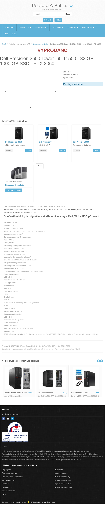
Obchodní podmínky (61, 473)
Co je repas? (6, 470)
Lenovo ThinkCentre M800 (15, 393)
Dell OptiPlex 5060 (45, 393)
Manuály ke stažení (8, 480)
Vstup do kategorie (14, 190)
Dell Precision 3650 (13, 142)
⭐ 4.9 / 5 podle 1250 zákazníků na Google (41, 502)
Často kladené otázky (9, 473)
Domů (4, 44)
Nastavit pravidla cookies (63, 487)
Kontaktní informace (12, 414)
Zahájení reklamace (9, 491)
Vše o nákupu (88, 27)
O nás (15, 34)
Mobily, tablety (41, 27)
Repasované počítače (40, 44)
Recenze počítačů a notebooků (12, 477)
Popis (40, 166)
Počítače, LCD (25, 27)
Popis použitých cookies (63, 484)
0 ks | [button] (48, 20)
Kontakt (18, 502)
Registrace (5, 487)
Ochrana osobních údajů (63, 480)
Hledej (68, 14)
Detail (29, 151)
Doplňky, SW (72, 27)
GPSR (4, 494)
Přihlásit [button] (58, 20)
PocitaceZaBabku (52, 5)
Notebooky (10, 27)
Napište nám (59, 470)
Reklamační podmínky (62, 477)
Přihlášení (5, 484)
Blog (6, 34)
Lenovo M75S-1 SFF (80, 393)
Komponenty (57, 27)
